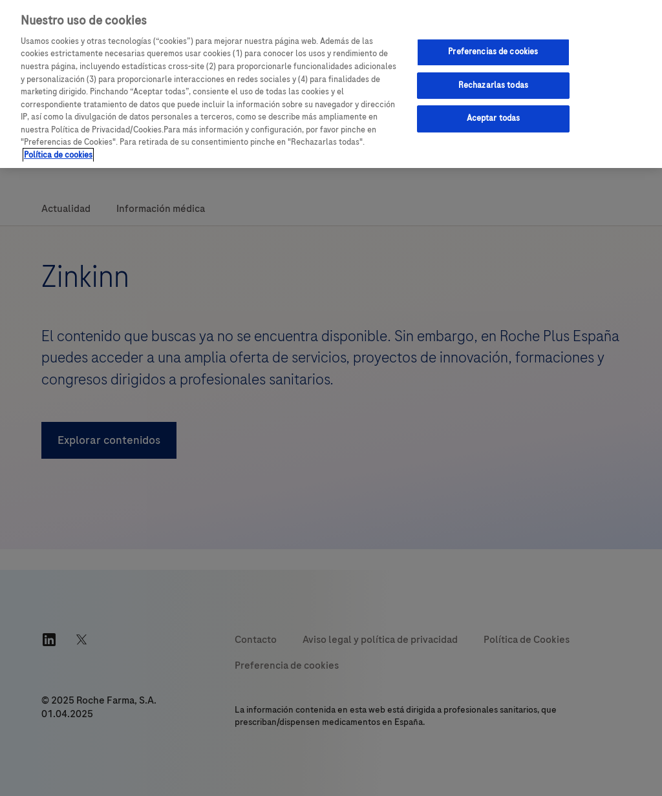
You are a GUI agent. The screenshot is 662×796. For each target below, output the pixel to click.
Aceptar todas (493, 118)
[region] (331, 84)
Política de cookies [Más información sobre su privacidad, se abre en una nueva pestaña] (58, 155)
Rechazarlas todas (493, 85)
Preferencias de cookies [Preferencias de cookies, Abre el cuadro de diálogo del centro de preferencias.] (493, 52)
